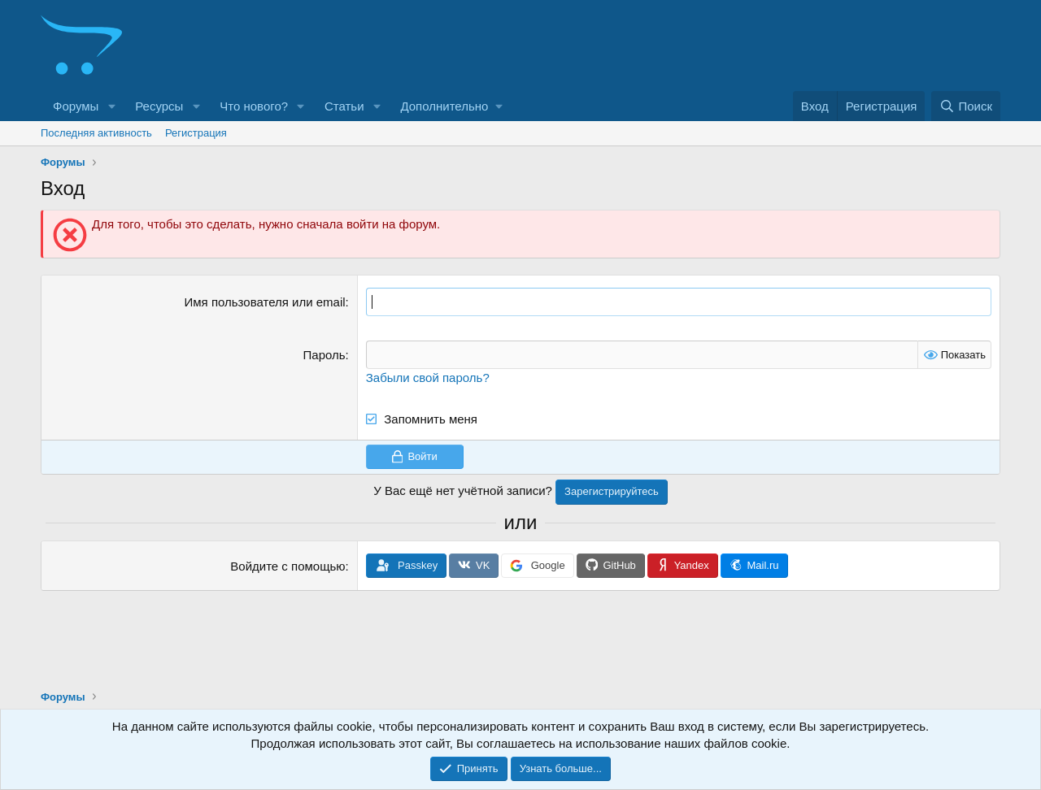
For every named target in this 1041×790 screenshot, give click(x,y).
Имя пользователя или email (265, 302)
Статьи (344, 106)
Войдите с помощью (287, 566)
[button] (111, 106)
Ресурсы (159, 106)
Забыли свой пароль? (428, 377)
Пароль (324, 355)
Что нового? (254, 106)
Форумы (75, 106)
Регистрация (196, 133)
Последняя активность (96, 133)
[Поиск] (965, 106)
